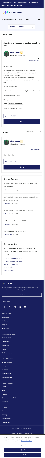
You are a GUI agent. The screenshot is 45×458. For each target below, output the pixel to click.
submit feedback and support (11, 5)
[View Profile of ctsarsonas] (15, 52)
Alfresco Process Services (15, 103)
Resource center (6, 338)
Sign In (28, 19)
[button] (6, 116)
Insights (4, 325)
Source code (8, 267)
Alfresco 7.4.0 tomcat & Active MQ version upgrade (18, 210)
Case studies (5, 317)
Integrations (5, 329)
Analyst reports (6, 321)
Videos (4, 349)
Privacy (13, 433)
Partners (4, 394)
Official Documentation (12, 264)
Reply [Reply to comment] (22, 167)
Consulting (5, 370)
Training (4, 415)
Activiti (7, 108)
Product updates (7, 353)
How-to (20, 108)
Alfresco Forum (7, 35)
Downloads (5, 345)
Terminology (5, 342)
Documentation (6, 419)
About (4, 390)
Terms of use (28, 433)
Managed (4, 366)
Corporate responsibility (9, 398)
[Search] (21, 27)
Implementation (7, 362)
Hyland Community (8, 19)
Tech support (6, 422)
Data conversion (7, 374)
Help (21, 19)
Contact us (22, 295)
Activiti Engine (13, 108)
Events (4, 411)
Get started (32, 3)
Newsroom (5, 402)
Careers (4, 387)
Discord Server (9, 270)
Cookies (19, 433)
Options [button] (41, 34)
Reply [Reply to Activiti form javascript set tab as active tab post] (22, 121)
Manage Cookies (22, 445)
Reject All (22, 450)
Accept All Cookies (22, 455)
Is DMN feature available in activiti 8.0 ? (15, 221)
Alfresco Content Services (13, 258)
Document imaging (7, 377)
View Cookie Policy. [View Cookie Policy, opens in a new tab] (26, 441)
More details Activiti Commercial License (15, 231)
